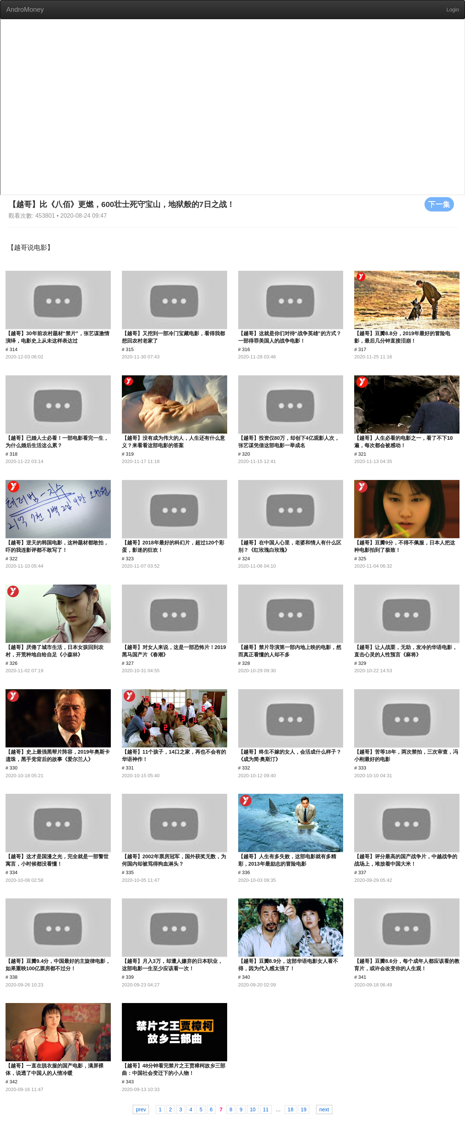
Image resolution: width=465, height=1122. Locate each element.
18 (290, 1109)
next (324, 1109)
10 (253, 1109)
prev (141, 1109)
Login (453, 10)
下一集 (439, 204)
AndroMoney (25, 9)
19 (304, 1109)
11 (266, 1109)
